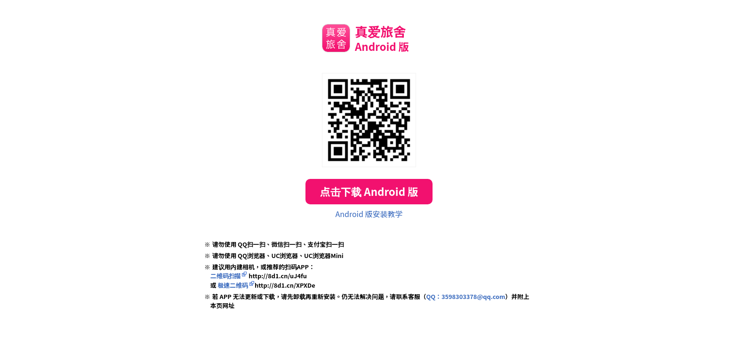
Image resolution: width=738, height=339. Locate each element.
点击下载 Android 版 (369, 191)
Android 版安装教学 (369, 213)
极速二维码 (233, 285)
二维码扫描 (225, 275)
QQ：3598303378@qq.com (465, 296)
